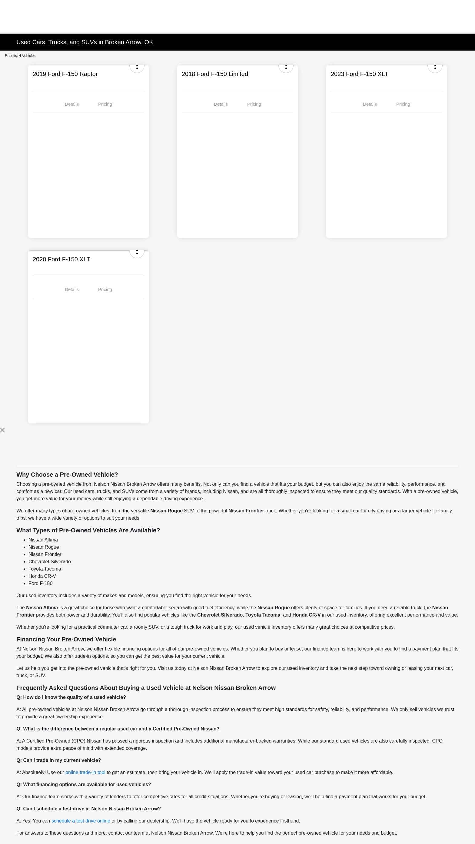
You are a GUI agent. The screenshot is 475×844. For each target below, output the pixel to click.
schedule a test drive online (80, 820)
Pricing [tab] (105, 104)
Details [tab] (72, 104)
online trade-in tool (85, 772)
